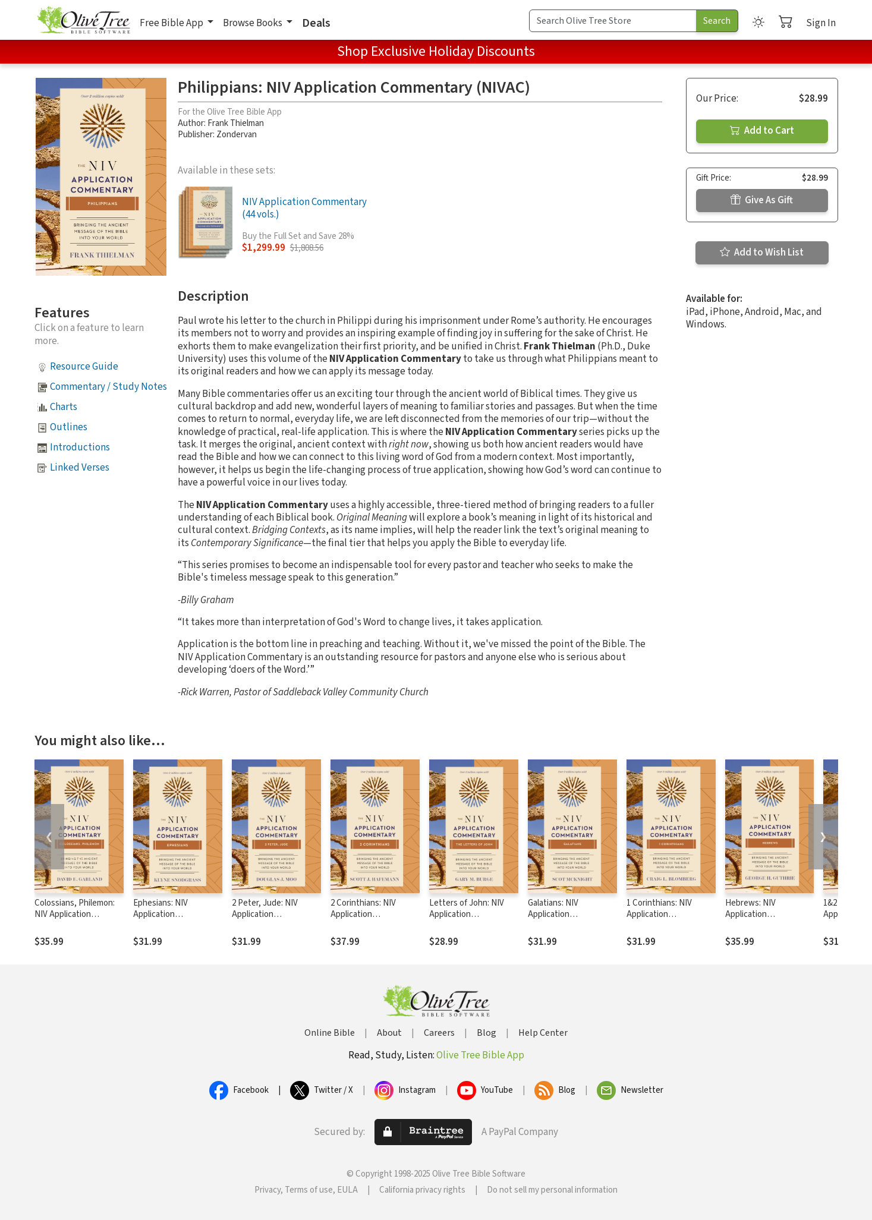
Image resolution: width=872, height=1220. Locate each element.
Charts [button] (63, 407)
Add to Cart (762, 131)
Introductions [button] (80, 447)
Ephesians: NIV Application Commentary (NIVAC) (172, 914)
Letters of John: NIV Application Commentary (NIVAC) (468, 914)
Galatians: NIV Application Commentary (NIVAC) (567, 914)
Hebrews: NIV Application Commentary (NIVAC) (764, 914)
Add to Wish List (762, 252)
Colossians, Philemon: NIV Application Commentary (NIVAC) (74, 914)
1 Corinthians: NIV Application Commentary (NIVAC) (666, 914)
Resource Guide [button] (84, 367)
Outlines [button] (68, 427)
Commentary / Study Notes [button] (108, 387)
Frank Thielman (235, 123)
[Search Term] (613, 21)
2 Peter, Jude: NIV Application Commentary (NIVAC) (271, 914)
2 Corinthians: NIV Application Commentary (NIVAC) (369, 914)
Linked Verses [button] (79, 468)
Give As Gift (762, 200)
